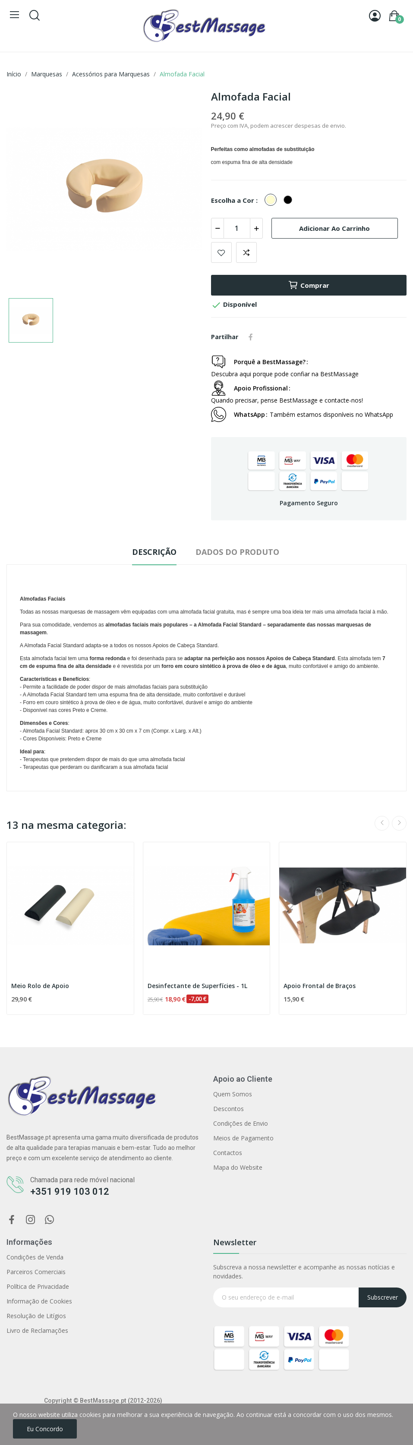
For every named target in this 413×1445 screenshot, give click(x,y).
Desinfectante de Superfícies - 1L (197, 986)
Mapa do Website (237, 1167)
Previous (382, 823)
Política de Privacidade (37, 1286)
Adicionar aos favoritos (221, 252)
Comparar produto (246, 252)
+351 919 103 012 (69, 1191)
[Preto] (290, 200)
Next (399, 823)
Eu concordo (45, 1429)
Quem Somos (232, 1094)
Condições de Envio (240, 1123)
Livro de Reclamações (37, 1330)
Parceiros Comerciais (36, 1272)
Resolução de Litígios (36, 1316)
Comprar (308, 285)
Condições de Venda (34, 1257)
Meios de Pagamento (243, 1138)
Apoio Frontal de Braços (320, 986)
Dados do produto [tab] (237, 552)
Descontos (228, 1109)
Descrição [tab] (154, 552)
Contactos (227, 1153)
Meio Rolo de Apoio (40, 986)
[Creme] (272, 200)
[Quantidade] (237, 228)
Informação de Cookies (39, 1301)
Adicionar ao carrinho (334, 228)
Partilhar (251, 337)
